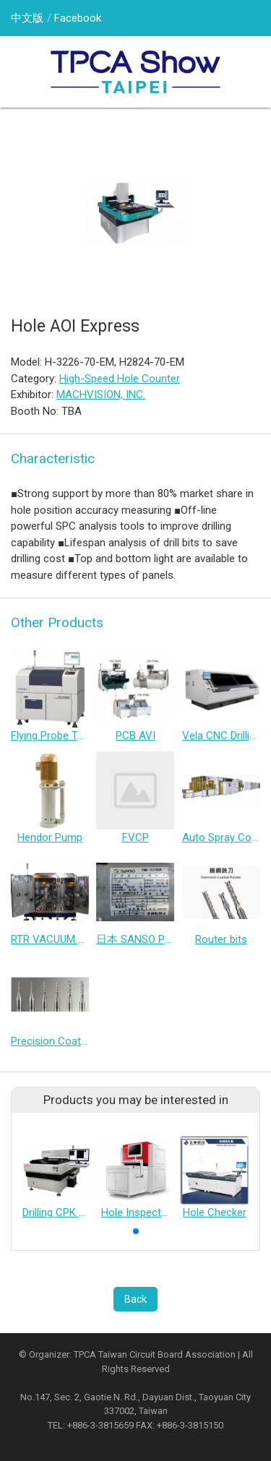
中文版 (27, 18)
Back (135, 1299)
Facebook (77, 18)
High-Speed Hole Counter (119, 378)
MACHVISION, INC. (100, 394)
